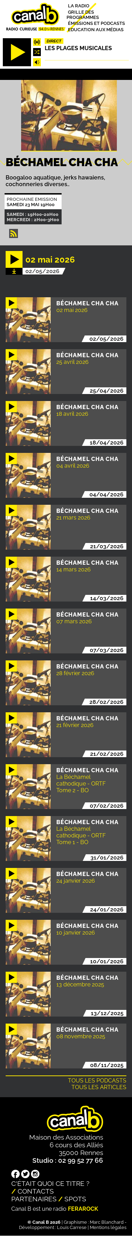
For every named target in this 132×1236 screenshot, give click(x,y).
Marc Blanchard (107, 1222)
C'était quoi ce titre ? (50, 1183)
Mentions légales (108, 1227)
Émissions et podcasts (96, 23)
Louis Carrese (72, 1227)
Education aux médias (96, 29)
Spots (75, 1199)
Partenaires (34, 1199)
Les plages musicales (78, 48)
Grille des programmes (83, 14)
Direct (54, 41)
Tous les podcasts (97, 1080)
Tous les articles (98, 1087)
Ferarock (83, 1209)
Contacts (36, 1191)
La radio (78, 5)
